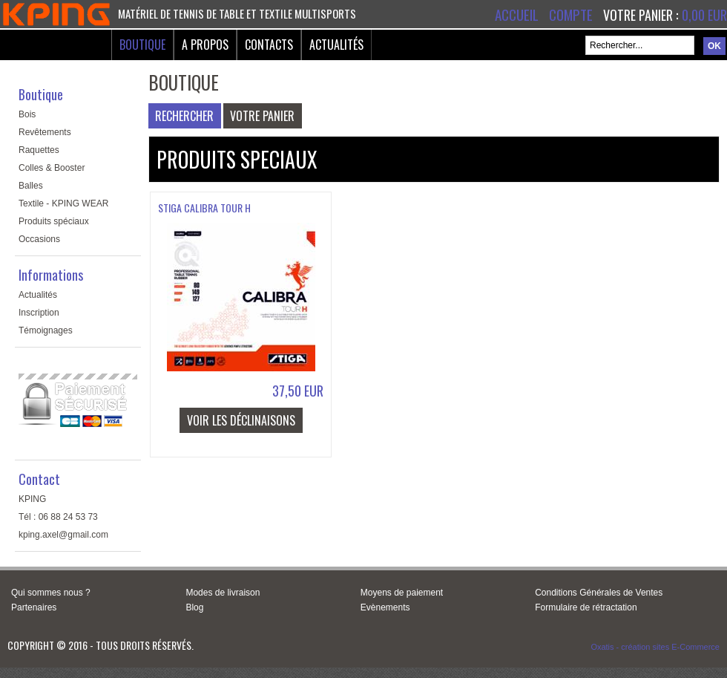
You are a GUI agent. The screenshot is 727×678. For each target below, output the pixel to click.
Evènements (385, 607)
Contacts (269, 44)
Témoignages (46, 330)
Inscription (39, 312)
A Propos (205, 44)
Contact (39, 479)
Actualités (336, 44)
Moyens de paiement (402, 592)
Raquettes (39, 150)
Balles (31, 185)
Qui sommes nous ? (51, 592)
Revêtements (45, 132)
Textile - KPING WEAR (63, 203)
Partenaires (33, 607)
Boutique (142, 44)
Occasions (39, 239)
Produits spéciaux (54, 221)
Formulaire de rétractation (585, 607)
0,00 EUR (704, 15)
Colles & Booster (52, 168)
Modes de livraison (222, 592)
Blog (194, 607)
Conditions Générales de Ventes (598, 592)
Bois (27, 114)
